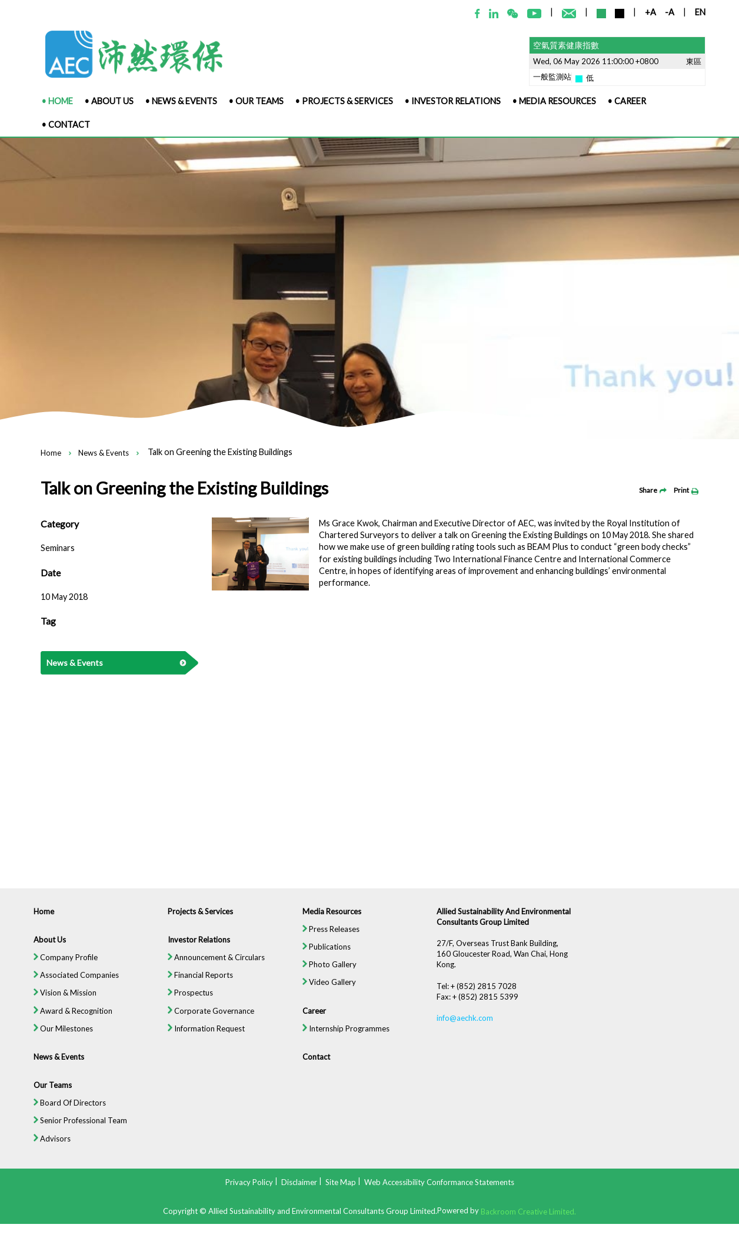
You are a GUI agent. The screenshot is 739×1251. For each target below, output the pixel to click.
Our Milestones (57, 1036)
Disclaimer (299, 1181)
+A (650, 12)
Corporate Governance (208, 1018)
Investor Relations (196, 946)
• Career (627, 101)
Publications (326, 953)
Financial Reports (197, 982)
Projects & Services (197, 917)
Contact (315, 1065)
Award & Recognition (67, 1018)
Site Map (340, 1181)
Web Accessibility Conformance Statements (439, 1181)
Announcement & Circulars (213, 964)
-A (669, 12)
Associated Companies (70, 982)
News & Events (103, 453)
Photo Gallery (329, 971)
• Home (57, 101)
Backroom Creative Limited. (528, 1211)
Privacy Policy (249, 1181)
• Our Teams (256, 101)
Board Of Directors (64, 1112)
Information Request (203, 1036)
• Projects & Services (344, 101)
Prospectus (187, 1000)
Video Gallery (328, 989)
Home (51, 453)
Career (313, 1018)
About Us (43, 946)
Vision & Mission (59, 1000)
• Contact (66, 125)
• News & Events (181, 101)
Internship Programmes (345, 1036)
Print (686, 490)
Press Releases (330, 935)
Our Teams (46, 1094)
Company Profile (59, 964)
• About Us (109, 101)
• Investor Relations (453, 101)
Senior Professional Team (74, 1130)
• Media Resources (554, 101)
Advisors (46, 1148)
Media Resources (331, 917)
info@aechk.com (466, 1026)
